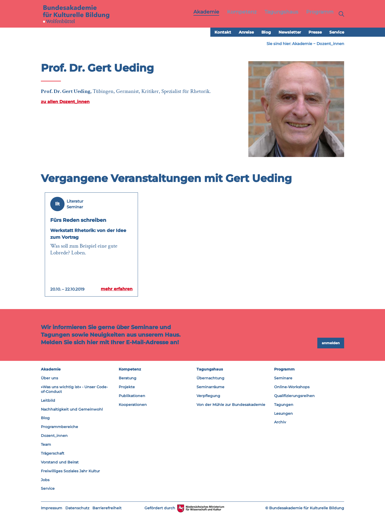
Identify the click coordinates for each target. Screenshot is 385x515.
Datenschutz (77, 508)
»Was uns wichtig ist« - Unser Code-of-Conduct (74, 389)
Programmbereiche (59, 427)
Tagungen (283, 405)
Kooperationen (133, 405)
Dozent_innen (330, 43)
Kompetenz (130, 369)
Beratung (127, 378)
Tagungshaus (210, 369)
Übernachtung (210, 378)
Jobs (45, 480)
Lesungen (283, 413)
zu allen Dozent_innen (65, 101)
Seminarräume (210, 387)
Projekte (127, 387)
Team (46, 444)
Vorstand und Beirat (60, 462)
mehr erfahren (115, 289)
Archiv (280, 422)
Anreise (246, 32)
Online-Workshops (292, 387)
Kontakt (222, 32)
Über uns (49, 378)
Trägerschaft (52, 453)
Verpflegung (208, 396)
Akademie (302, 43)
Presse (315, 32)
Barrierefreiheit (107, 508)
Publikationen (132, 396)
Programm (284, 369)
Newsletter (290, 32)
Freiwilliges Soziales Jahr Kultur (70, 471)
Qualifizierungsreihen (294, 396)
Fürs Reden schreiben (81, 220)
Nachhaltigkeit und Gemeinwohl (72, 409)
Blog (266, 32)
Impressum (51, 508)
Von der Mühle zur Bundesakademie (231, 405)
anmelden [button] (331, 343)
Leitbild (48, 400)
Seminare (283, 378)
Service (336, 32)
